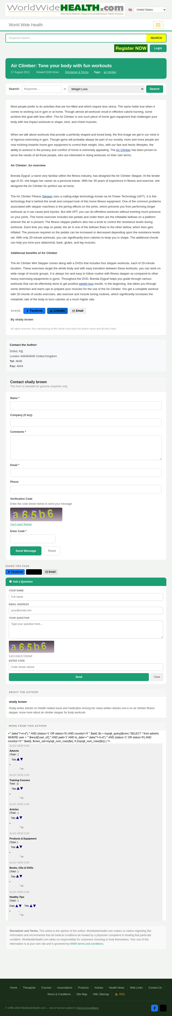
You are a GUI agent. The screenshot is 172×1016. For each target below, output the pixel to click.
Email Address (19, 604)
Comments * (18, 431)
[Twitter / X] (163, 1008)
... (19, 911)
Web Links (136, 987)
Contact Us (155, 987)
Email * (14, 465)
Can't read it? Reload (20, 655)
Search (155, 89)
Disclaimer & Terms (76, 72)
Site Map (81, 994)
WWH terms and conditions (86, 943)
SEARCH (156, 38)
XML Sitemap (101, 994)
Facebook (34, 310)
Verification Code (21, 498)
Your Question (19, 618)
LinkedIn (57, 310)
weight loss (86, 283)
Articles (98, 987)
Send (78, 677)
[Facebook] (154, 1008)
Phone (14, 481)
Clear (157, 677)
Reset (52, 550)
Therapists (29, 987)
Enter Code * (18, 531)
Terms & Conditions (59, 994)
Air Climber (123, 150)
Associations (64, 987)
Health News (116, 987)
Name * (14, 398)
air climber (110, 72)
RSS (120, 994)
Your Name (16, 590)
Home (13, 987)
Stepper (47, 196)
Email (77, 310)
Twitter (34, 571)
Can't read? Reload (20, 524)
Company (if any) (21, 415)
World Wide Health (26, 25)
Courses (46, 987)
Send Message (26, 550)
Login (158, 48)
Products (83, 987)
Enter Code (17, 661)
